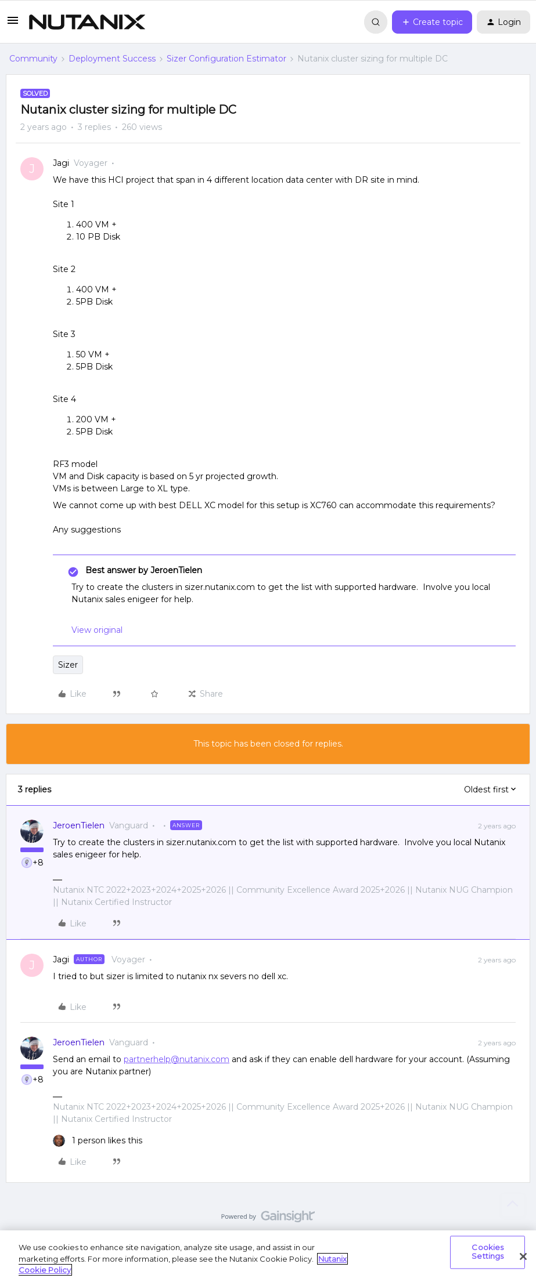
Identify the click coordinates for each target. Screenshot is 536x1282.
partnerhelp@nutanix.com (176, 1059)
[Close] (523, 1256)
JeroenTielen (79, 825)
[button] (13, 24)
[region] (268, 1256)
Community (33, 58)
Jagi (61, 163)
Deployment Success (112, 58)
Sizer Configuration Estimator (226, 58)
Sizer (68, 665)
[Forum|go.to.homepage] (87, 22)
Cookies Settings (487, 1252)
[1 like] (97, 1141)
